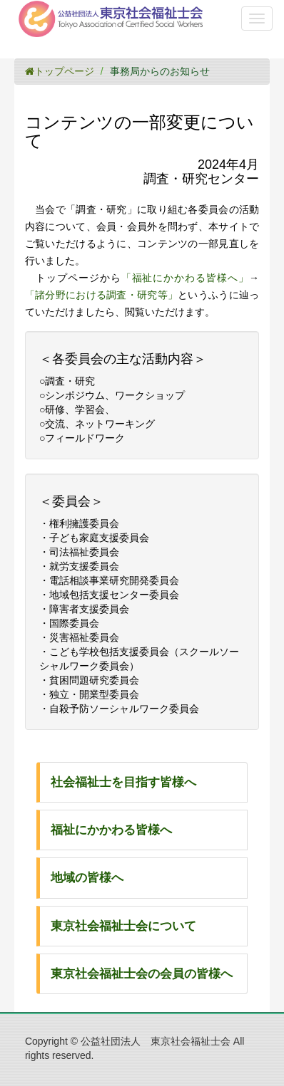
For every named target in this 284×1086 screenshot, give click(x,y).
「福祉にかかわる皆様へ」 (185, 277)
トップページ (59, 71)
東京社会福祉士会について (123, 926)
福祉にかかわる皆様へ (111, 830)
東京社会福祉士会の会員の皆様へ (142, 974)
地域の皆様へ (87, 877)
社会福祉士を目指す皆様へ (123, 782)
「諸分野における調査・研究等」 (101, 295)
